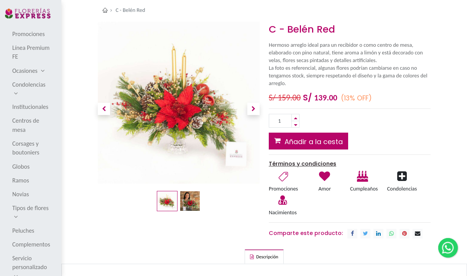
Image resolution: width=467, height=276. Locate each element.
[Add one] (295, 117)
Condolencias (402, 188)
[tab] (264, 256)
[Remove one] (295, 124)
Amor (324, 188)
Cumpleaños (363, 188)
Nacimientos (283, 212)
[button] (104, 109)
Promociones (283, 188)
